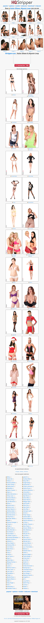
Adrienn (9, 541)
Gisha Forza (26, 488)
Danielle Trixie (11, 588)
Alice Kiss (26, 505)
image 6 (5, 36)
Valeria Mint (26, 516)
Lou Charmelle (27, 547)
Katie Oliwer (15, 8)
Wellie (31, 256)
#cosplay (17, 471)
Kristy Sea (26, 558)
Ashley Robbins (14, 439)
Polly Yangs (31, 176)
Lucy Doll (26, 581)
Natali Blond (30, 361)
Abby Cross (10, 528)
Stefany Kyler (11, 511)
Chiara (9, 524)
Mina (8, 477)
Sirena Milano (27, 518)
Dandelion (10, 573)
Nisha (8, 550)
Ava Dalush (31, 122)
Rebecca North (27, 575)
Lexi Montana (11, 501)
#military (21, 471)
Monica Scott (11, 567)
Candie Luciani (11, 535)
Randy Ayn (26, 567)
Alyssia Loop (26, 8)
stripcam (38, 6)
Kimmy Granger (11, 522)
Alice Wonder (11, 530)
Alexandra (10, 586)
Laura (8, 566)
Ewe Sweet (14, 254)
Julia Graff (31, 308)
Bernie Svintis (11, 513)
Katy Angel (10, 583)
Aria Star (25, 560)
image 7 (13, 36)
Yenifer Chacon (27, 524)
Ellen (8, 581)
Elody (8, 526)
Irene (24, 552)
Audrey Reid (26, 479)
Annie (25, 513)
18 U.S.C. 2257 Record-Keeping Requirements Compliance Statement (17, 618)
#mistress (26, 471)
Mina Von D (14, 308)
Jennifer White (11, 518)
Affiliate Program (35, 618)
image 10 (39, 36)
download (31, 6)
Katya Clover (30, 439)
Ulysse (9, 554)
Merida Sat (26, 541)
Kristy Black (14, 122)
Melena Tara (30, 387)
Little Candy (10, 484)
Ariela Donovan (27, 566)
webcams (24, 6)
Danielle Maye (31, 96)
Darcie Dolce (27, 539)
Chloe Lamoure (27, 486)
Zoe (31, 334)
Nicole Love (10, 505)
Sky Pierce (26, 496)
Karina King (10, 499)
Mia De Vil (26, 533)
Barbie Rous (10, 577)
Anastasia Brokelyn (12, 537)
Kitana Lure (10, 507)
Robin (25, 586)
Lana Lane (31, 228)
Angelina (26, 577)
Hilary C (9, 481)
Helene (25, 588)
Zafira (31, 413)
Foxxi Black (14, 413)
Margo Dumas (11, 562)
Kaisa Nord (26, 499)
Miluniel (25, 564)
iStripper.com (10, 53)
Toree (14, 202)
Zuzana (25, 532)
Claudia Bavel (14, 176)
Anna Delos (26, 571)
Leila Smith (14, 466)
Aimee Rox (26, 484)
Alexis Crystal (11, 490)
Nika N (30, 282)
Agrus (9, 492)
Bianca (25, 549)
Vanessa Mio (10, 545)
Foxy (8, 552)
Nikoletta (9, 488)
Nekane (14, 94)
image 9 (30, 36)
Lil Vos (25, 522)
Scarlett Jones (11, 515)
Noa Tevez (26, 526)
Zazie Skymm (11, 509)
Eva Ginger (26, 573)
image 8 (22, 36)
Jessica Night (27, 554)
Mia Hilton (31, 148)
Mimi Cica (31, 466)
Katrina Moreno (28, 520)
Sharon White (27, 528)
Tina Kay (30, 94)
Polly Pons (10, 516)
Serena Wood (11, 498)
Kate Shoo (10, 549)
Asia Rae (25, 509)
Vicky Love (10, 496)
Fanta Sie (9, 479)
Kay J (8, 558)
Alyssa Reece (11, 579)
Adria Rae (10, 560)
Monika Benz (30, 202)
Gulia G (25, 562)
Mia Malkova (27, 530)
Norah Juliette (11, 482)
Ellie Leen (26, 537)
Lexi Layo (9, 571)
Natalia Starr (27, 550)
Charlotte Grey (27, 569)
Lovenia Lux (26, 545)
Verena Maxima (27, 490)
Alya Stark (26, 507)
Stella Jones (10, 486)
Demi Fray (26, 583)
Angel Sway (26, 482)
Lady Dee (14, 334)
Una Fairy (14, 387)
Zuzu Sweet (10, 543)
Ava (8, 584)
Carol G (14, 256)
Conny (25, 584)
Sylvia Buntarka (11, 494)
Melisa (14, 282)
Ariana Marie (27, 543)
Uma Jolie (26, 492)
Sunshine (31, 149)
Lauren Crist (14, 361)
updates (11, 6)
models (17, 6)
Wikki (8, 520)
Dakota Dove (27, 494)
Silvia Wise (26, 498)
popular (5, 6)
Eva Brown (10, 532)
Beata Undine (11, 539)
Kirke (8, 503)
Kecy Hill (25, 481)
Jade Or (25, 477)
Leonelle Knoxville (30, 254)
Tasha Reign (26, 556)
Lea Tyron (10, 556)
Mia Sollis (14, 148)
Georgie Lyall (27, 511)
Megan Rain (26, 501)
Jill (24, 579)
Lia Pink (25, 535)
